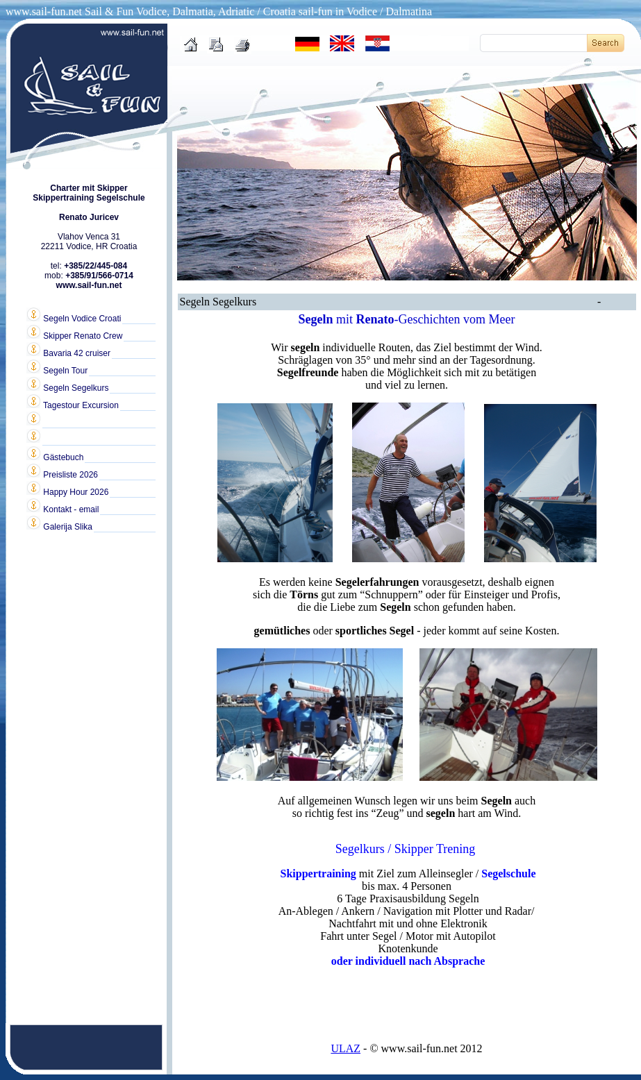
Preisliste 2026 (62, 474)
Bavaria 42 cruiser (68, 352)
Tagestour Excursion (72, 404)
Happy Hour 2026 (67, 491)
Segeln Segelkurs (67, 387)
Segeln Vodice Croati (73, 317)
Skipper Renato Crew (74, 335)
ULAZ (345, 1048)
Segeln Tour (57, 370)
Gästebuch (54, 456)
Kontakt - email (62, 508)
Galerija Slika (59, 526)
